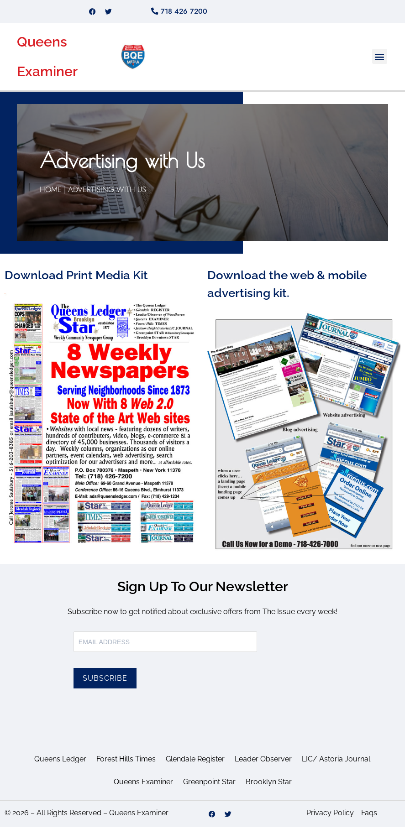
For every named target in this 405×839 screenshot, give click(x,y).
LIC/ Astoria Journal (336, 770)
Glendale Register (195, 770)
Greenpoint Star (209, 793)
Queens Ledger (60, 770)
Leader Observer (263, 770)
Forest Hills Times (126, 770)
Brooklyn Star (269, 793)
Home (52, 201)
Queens (42, 54)
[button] (379, 68)
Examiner (47, 83)
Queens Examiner (143, 793)
